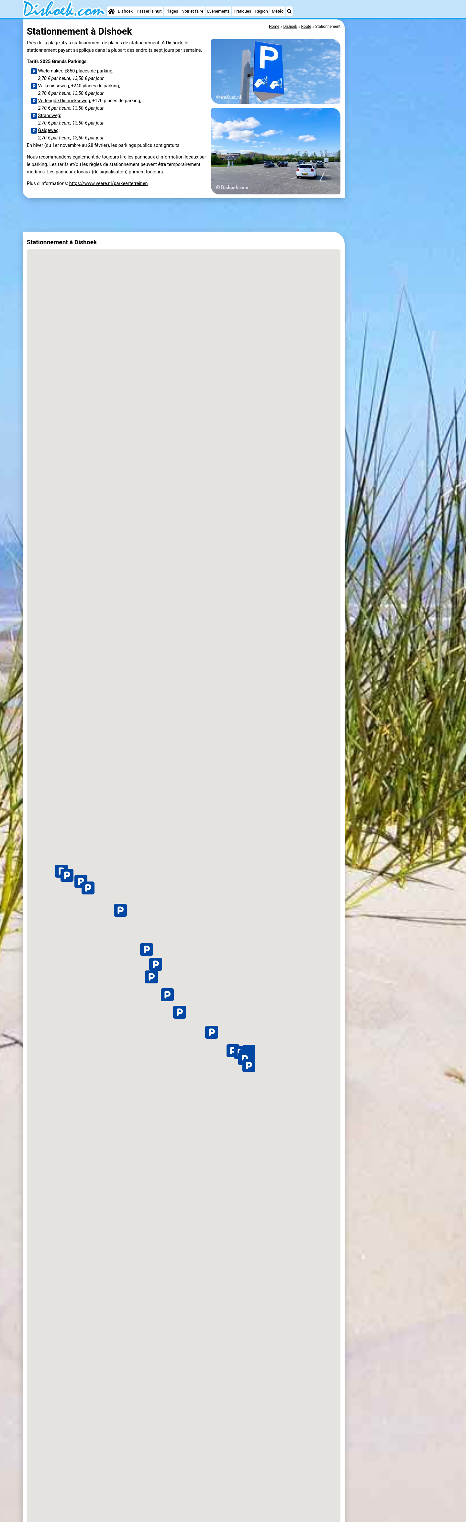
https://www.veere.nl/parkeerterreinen (108, 183)
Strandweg (49, 115)
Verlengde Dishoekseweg (64, 101)
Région (261, 11)
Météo (277, 11)
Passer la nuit (149, 11)
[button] (248, 1065)
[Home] (111, 11)
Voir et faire (192, 11)
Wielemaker (50, 71)
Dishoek (125, 11)
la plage (52, 43)
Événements (218, 11)
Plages (172, 11)
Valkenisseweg (53, 86)
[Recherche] (289, 11)
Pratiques (242, 11)
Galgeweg (48, 130)
